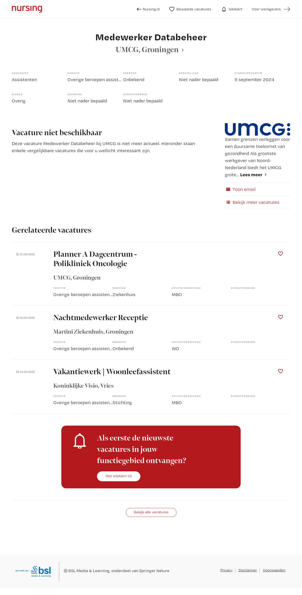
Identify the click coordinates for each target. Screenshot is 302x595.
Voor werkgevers (266, 9)
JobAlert (231, 9)
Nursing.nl (148, 9)
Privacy (226, 570)
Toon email (240, 189)
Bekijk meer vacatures (252, 202)
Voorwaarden (274, 570)
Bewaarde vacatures (190, 9)
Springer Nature (154, 570)
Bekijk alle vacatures (151, 512)
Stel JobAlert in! (118, 476)
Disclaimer (248, 570)
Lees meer (251, 174)
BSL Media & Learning (88, 570)
